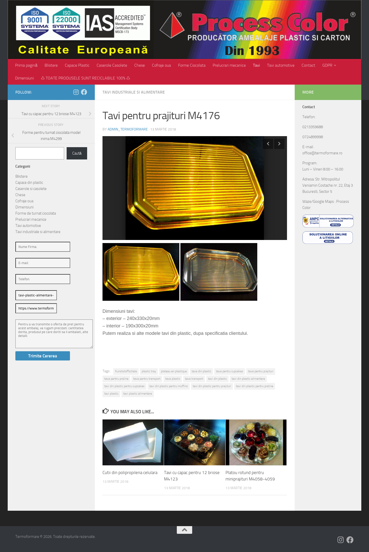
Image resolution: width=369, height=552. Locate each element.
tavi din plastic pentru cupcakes (124, 386)
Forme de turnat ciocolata (35, 213)
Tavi (256, 65)
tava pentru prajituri (260, 371)
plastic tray (149, 371)
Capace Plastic (77, 65)
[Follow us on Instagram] (76, 92)
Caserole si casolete (31, 188)
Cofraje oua (161, 65)
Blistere (51, 65)
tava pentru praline (116, 378)
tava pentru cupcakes (229, 371)
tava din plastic (201, 371)
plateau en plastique (174, 371)
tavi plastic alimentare (137, 393)
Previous (268, 144)
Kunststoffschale (126, 371)
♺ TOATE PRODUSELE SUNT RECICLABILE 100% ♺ (85, 78)
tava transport (194, 378)
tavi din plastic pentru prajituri (212, 386)
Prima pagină (26, 65)
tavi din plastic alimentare (248, 378)
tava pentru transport (146, 378)
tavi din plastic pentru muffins (168, 386)
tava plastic (172, 378)
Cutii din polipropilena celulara (129, 472)
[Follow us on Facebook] (84, 92)
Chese (139, 65)
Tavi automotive (280, 65)
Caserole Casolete (112, 65)
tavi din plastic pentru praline (254, 386)
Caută (76, 153)
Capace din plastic (29, 182)
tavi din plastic (217, 378)
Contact (308, 65)
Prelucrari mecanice (229, 65)
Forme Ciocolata (192, 65)
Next (279, 144)
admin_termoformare (128, 129)
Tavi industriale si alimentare (133, 92)
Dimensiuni (24, 78)
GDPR (327, 65)
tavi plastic (111, 393)
